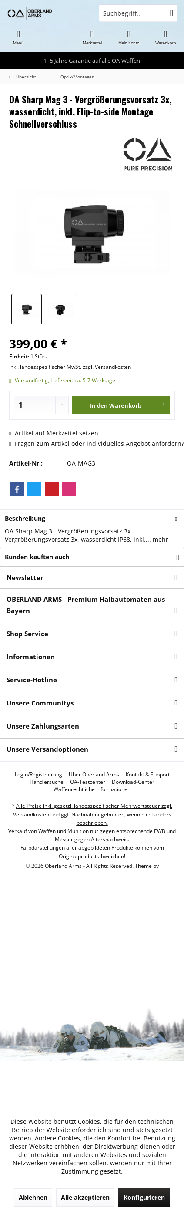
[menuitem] (18, 37)
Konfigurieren (144, 1197)
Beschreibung (25, 518)
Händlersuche (47, 782)
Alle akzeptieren (85, 1197)
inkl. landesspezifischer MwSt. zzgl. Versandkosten (70, 367)
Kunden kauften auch (37, 557)
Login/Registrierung (38, 774)
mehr (159, 539)
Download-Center (133, 782)
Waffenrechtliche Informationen (92, 789)
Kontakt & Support (148, 774)
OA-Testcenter (87, 782)
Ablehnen (33, 1197)
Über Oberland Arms (94, 774)
